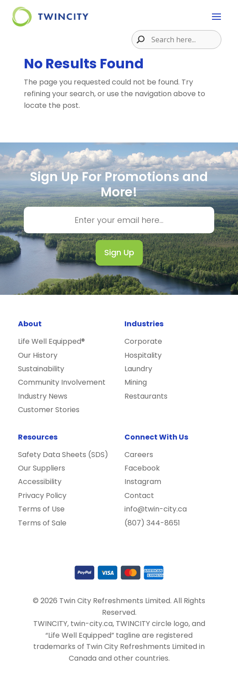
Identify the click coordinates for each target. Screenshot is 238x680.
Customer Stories (48, 409)
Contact (139, 495)
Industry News (42, 396)
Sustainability (41, 369)
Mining (135, 382)
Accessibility (40, 481)
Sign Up (119, 252)
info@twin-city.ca (155, 509)
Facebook (142, 468)
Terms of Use (41, 509)
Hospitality (143, 355)
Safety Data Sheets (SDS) (63, 454)
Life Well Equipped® (51, 341)
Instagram (142, 481)
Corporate (143, 341)
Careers (138, 454)
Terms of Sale (42, 523)
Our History (37, 355)
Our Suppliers (41, 468)
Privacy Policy (42, 495)
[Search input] (185, 40)
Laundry (138, 369)
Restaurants (145, 396)
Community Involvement (62, 382)
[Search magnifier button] (138, 39)
